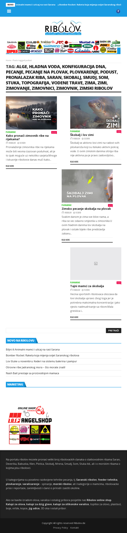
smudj (90, 77)
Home (8, 60)
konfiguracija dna (83, 66)
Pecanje (14, 72)
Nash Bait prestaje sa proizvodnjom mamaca (32, 373)
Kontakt (74, 527)
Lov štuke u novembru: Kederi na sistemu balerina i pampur (41, 361)
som (103, 77)
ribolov (12, 143)
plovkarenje (84, 72)
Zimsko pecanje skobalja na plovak (86, 209)
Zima (90, 83)
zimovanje (18, 88)
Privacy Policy (60, 527)
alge (21, 66)
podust (108, 72)
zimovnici (43, 88)
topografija (35, 83)
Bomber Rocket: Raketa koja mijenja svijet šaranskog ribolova (93, 4)
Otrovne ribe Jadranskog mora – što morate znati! (35, 367)
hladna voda (44, 66)
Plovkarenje (11, 132)
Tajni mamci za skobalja (87, 286)
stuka (12, 83)
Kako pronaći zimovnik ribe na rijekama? (27, 137)
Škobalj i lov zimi (82, 135)
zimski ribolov (96, 88)
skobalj (72, 77)
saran (54, 77)
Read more (10, 166)
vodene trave (67, 83)
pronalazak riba (25, 77)
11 (54, 132)
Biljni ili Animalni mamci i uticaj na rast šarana (32, 4)
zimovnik (66, 88)
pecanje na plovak (46, 72)
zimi (102, 83)
